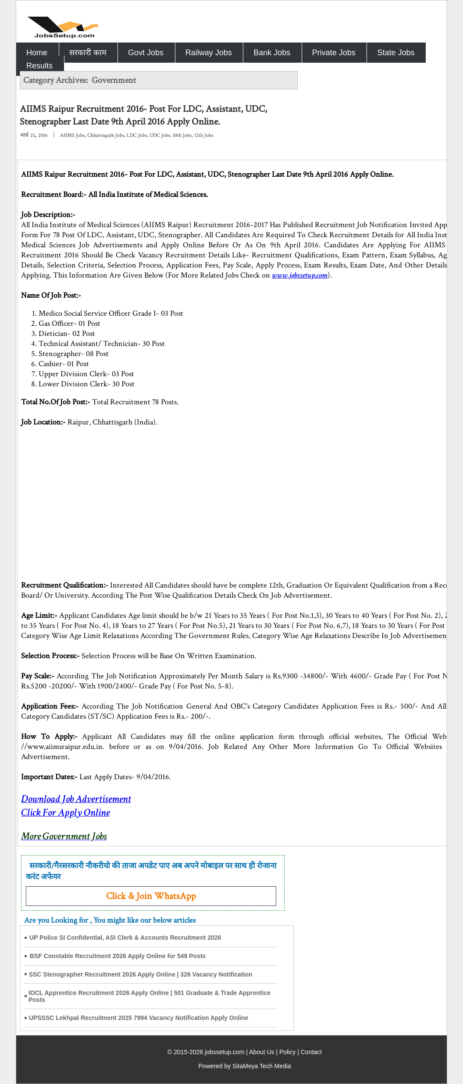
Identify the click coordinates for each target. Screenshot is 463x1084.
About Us (261, 1051)
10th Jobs (182, 135)
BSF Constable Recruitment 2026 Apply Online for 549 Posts (118, 955)
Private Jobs (334, 52)
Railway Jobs (208, 52)
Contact (311, 1051)
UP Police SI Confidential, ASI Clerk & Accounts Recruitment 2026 (125, 937)
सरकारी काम (88, 52)
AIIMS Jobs (72, 135)
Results (39, 65)
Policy (287, 1051)
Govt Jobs (146, 52)
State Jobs (395, 52)
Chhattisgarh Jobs (105, 135)
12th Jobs (203, 135)
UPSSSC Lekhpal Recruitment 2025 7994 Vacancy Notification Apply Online (139, 1017)
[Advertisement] (375, 133)
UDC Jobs (160, 135)
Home (36, 52)
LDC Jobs (137, 135)
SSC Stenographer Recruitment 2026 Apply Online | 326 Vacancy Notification (141, 974)
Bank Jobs (271, 52)
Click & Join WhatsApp (151, 896)
